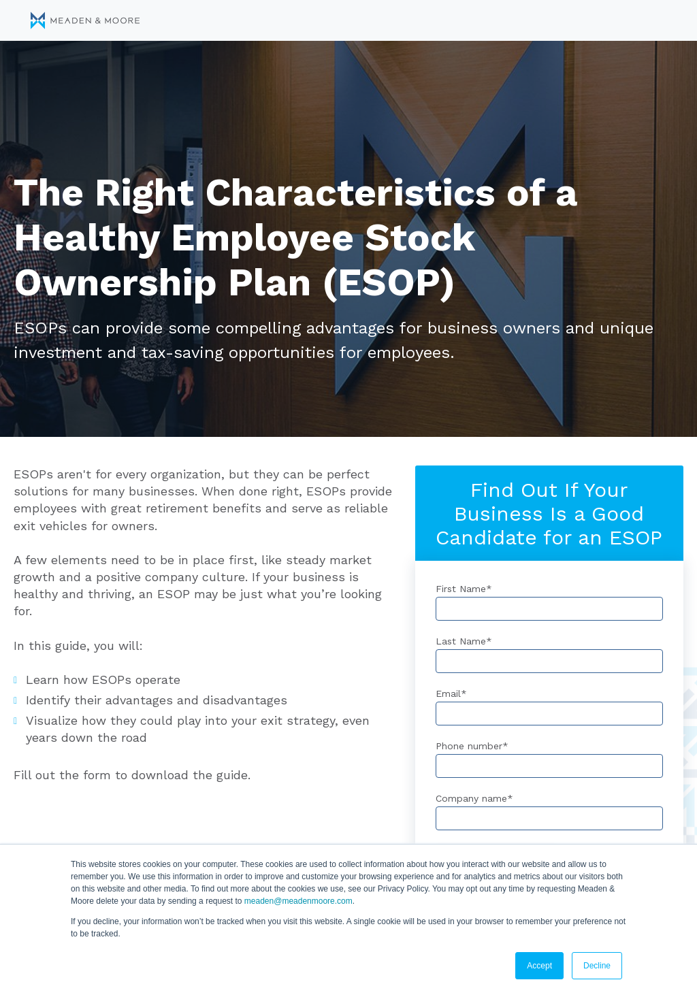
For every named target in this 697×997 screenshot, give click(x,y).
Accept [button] (539, 965)
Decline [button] (597, 965)
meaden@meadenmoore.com (298, 901)
